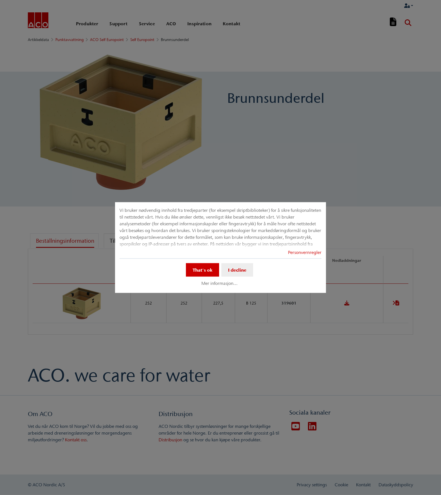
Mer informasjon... (219, 283)
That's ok (202, 270)
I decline (237, 270)
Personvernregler (304, 252)
